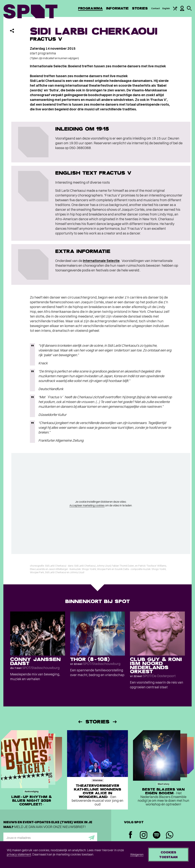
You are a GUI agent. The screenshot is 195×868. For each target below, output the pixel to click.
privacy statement (19, 854)
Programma (90, 8)
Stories (140, 8)
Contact (155, 8)
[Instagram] (143, 835)
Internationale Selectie (101, 261)
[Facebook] (130, 835)
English (166, 8)
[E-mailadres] (50, 838)
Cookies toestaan (168, 854)
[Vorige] (80, 721)
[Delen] (12, 30)
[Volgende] (115, 721)
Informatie (117, 8)
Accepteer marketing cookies (87, 505)
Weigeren (136, 854)
